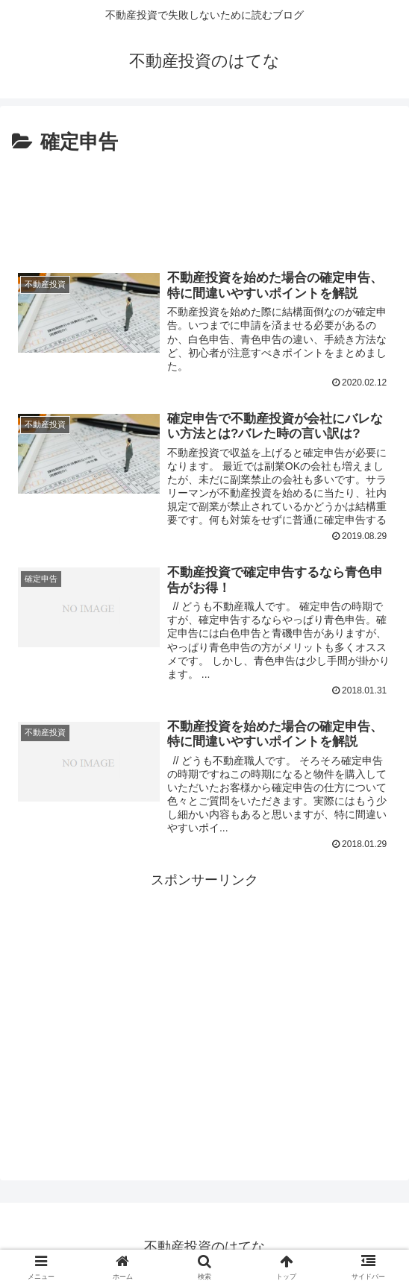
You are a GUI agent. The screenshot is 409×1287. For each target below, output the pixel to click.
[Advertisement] (204, 203)
